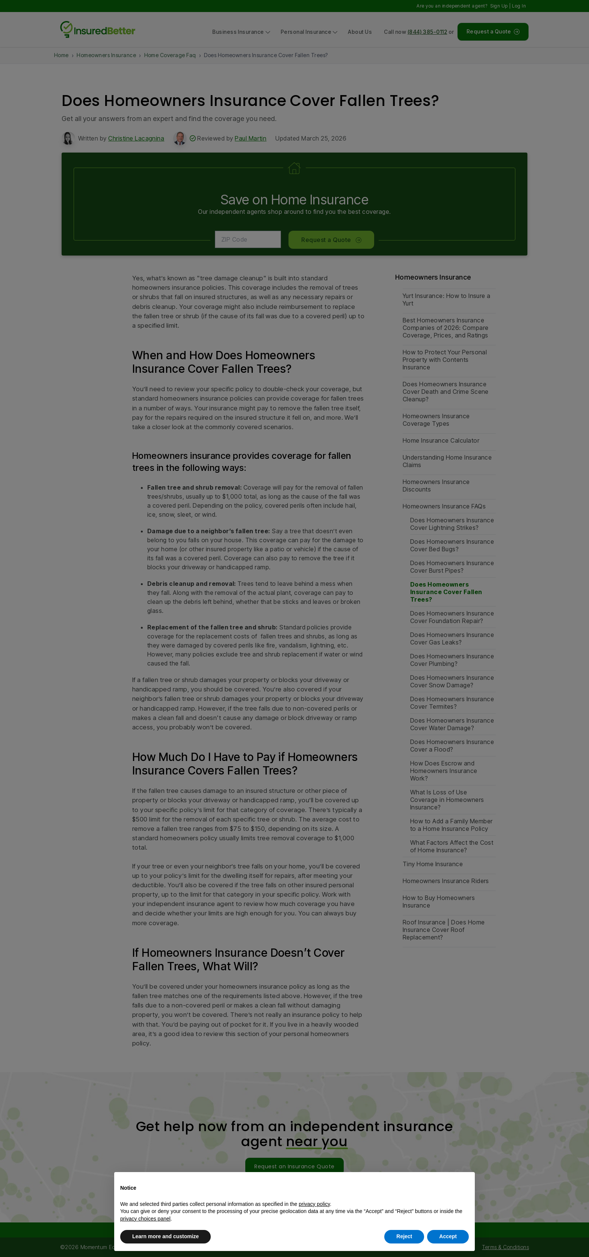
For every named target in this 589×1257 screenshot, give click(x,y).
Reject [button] (404, 1236)
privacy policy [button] (314, 1204)
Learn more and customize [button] (165, 1236)
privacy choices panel (145, 1219)
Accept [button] (448, 1236)
